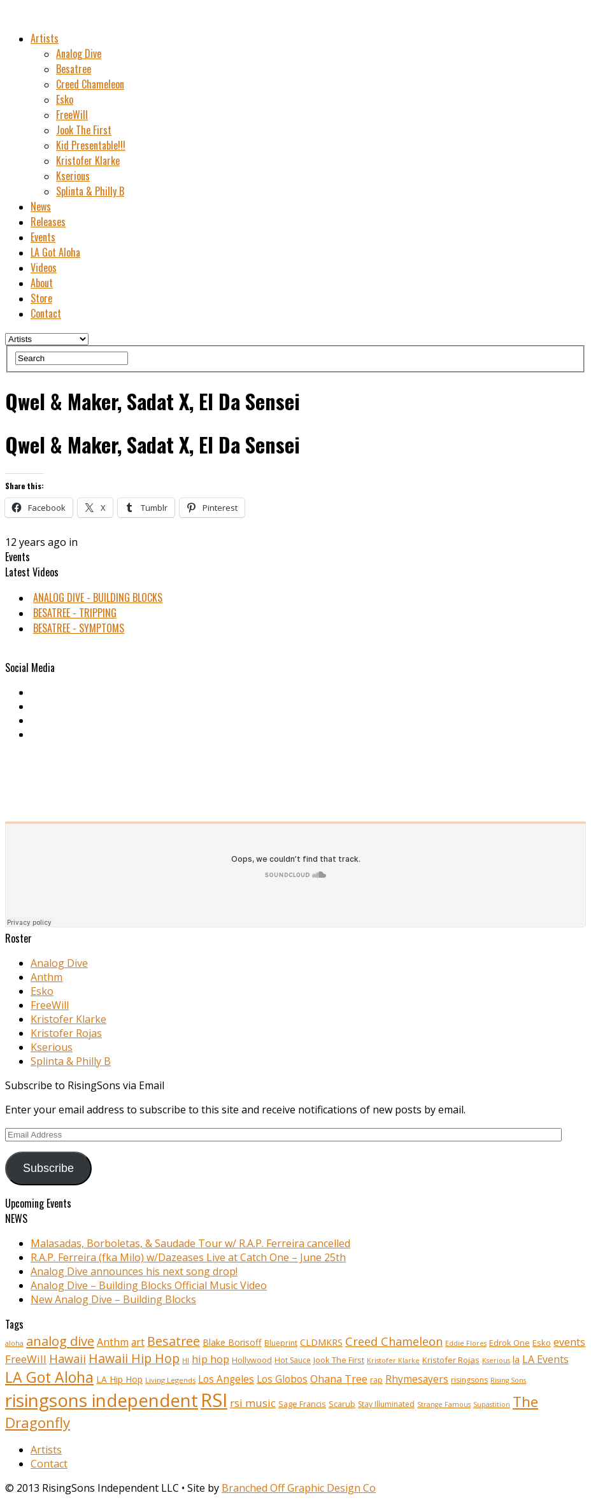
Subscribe (48, 1168)
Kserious (73, 175)
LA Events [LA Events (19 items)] (545, 1359)
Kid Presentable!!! (90, 145)
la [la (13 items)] (516, 1360)
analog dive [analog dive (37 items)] (60, 1341)
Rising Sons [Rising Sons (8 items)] (508, 1380)
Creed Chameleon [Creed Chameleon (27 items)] (394, 1341)
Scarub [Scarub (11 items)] (342, 1404)
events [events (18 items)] (569, 1342)
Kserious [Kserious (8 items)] (496, 1360)
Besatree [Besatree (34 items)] (173, 1341)
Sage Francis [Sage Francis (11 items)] (302, 1404)
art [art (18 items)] (138, 1342)
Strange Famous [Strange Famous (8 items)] (444, 1404)
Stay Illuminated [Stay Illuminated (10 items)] (386, 1404)
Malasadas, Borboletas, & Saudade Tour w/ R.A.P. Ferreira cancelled (190, 1243)
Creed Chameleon (90, 84)
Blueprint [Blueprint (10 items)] (280, 1343)
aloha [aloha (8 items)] (14, 1343)
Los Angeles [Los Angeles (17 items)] (226, 1379)
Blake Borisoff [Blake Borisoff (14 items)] (232, 1342)
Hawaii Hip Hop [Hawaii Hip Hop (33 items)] (134, 1358)
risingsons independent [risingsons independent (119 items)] (101, 1400)
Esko (64, 99)
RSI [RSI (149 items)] (214, 1400)
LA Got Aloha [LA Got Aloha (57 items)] (49, 1377)
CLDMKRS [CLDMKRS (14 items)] (321, 1342)
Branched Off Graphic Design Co (299, 1488)
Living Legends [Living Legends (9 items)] (170, 1380)
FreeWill (72, 114)
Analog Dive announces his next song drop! (134, 1271)
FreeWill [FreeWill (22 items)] (25, 1359)
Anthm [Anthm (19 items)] (113, 1342)
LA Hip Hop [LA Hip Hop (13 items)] (119, 1379)
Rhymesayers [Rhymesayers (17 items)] (416, 1379)
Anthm (46, 977)
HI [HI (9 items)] (185, 1360)
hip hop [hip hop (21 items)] (210, 1359)
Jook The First (83, 130)
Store (41, 298)
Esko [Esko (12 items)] (541, 1342)
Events (43, 237)
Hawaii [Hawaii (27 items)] (67, 1358)
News (41, 206)
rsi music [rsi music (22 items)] (253, 1403)
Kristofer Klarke (88, 160)
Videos (44, 267)
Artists (45, 38)
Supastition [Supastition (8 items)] (491, 1404)
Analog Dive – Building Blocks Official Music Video (149, 1285)
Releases (48, 221)
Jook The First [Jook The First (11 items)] (338, 1360)
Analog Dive (78, 53)
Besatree (73, 68)
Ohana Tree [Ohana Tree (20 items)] (338, 1379)
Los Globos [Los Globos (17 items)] (282, 1379)
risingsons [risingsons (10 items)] (469, 1380)
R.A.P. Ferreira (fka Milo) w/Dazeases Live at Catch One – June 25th (188, 1257)
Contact (46, 313)
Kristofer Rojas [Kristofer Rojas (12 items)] (451, 1360)
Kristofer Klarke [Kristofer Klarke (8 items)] (393, 1360)
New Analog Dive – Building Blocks (113, 1299)
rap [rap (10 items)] (376, 1380)
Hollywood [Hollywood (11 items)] (252, 1360)
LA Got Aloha (55, 252)
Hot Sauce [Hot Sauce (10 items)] (292, 1360)
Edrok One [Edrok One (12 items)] (509, 1342)
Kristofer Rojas (66, 1033)
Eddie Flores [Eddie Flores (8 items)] (466, 1343)
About (42, 282)
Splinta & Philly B (90, 191)
